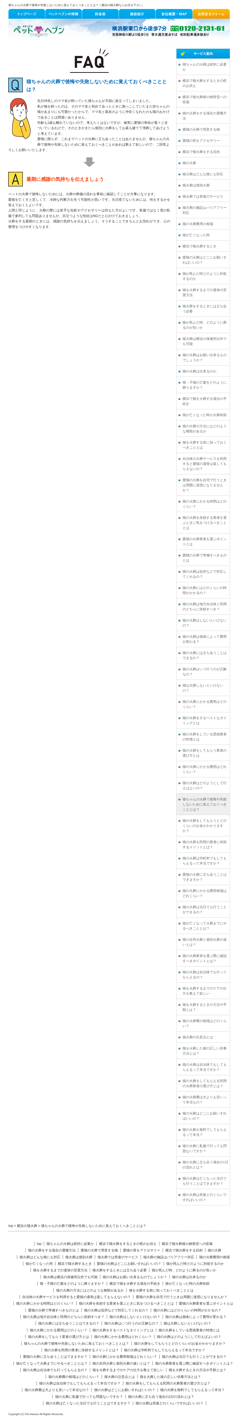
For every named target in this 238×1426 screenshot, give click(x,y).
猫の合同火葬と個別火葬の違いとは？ (205, 942)
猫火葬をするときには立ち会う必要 (205, 308)
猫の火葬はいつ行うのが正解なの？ (205, 671)
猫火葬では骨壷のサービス (203, 196)
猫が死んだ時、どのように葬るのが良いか (205, 325)
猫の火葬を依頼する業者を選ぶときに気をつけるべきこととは (205, 523)
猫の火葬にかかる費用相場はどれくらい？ (205, 893)
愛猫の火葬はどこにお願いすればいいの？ (205, 260)
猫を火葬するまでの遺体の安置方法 (205, 292)
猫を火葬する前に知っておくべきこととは (205, 445)
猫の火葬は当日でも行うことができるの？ (205, 909)
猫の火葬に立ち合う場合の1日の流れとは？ (205, 1164)
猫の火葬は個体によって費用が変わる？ (205, 639)
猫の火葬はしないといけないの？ (205, 623)
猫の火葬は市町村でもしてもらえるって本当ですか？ (205, 860)
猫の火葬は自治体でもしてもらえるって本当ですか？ (205, 1067)
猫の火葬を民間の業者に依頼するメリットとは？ (205, 844)
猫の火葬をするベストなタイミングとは (205, 720)
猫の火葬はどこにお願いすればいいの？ (205, 1116)
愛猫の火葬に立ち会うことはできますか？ (205, 877)
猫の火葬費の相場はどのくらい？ (205, 1023)
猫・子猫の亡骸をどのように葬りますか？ (205, 385)
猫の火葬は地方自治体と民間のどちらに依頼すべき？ (205, 606)
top (39, 1244)
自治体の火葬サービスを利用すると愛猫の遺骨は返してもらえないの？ (205, 464)
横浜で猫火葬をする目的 (201, 152)
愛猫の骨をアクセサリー (201, 141)
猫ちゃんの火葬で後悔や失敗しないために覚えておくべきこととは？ (205, 804)
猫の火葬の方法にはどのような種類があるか (205, 428)
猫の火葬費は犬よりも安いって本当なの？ (205, 1099)
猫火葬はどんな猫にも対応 (203, 174)
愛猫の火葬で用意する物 (201, 129)
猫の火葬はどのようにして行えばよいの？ (205, 785)
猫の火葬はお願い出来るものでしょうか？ (205, 357)
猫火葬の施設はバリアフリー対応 (205, 210)
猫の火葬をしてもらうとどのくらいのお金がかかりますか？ (205, 826)
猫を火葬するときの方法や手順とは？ (205, 1007)
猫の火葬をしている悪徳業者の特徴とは (205, 736)
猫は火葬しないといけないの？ (203, 688)
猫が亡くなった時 (196, 235)
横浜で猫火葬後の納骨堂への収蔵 (205, 99)
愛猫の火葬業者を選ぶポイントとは (205, 541)
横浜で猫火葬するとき (199, 246)
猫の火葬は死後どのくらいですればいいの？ (205, 1197)
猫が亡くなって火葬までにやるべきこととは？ (205, 926)
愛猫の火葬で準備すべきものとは (205, 558)
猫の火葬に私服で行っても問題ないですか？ (205, 1148)
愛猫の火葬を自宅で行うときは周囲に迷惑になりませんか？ (205, 485)
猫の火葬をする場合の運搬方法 (205, 115)
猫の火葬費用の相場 (198, 224)
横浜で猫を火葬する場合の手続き (205, 401)
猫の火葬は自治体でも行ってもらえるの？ (205, 974)
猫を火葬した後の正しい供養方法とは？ (205, 1051)
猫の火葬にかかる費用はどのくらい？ (205, 704)
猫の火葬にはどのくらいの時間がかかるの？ (205, 590)
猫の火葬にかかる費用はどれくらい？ (205, 769)
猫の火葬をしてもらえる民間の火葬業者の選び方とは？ (205, 1083)
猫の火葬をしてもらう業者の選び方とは (205, 753)
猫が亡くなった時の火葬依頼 (205, 415)
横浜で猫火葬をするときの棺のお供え (205, 83)
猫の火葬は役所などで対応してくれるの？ (205, 574)
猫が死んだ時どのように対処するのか (205, 276)
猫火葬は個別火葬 (196, 185)
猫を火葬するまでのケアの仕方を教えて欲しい (205, 991)
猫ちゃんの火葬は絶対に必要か (205, 67)
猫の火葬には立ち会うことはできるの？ (205, 655)
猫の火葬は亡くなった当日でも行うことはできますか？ (205, 1181)
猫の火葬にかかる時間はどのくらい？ (205, 504)
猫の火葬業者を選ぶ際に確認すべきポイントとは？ (205, 958)
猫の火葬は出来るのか (199, 371)
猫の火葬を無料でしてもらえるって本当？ (205, 1132)
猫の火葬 (189, 163)
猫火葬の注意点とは (198, 1037)
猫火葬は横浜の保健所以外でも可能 (205, 341)
